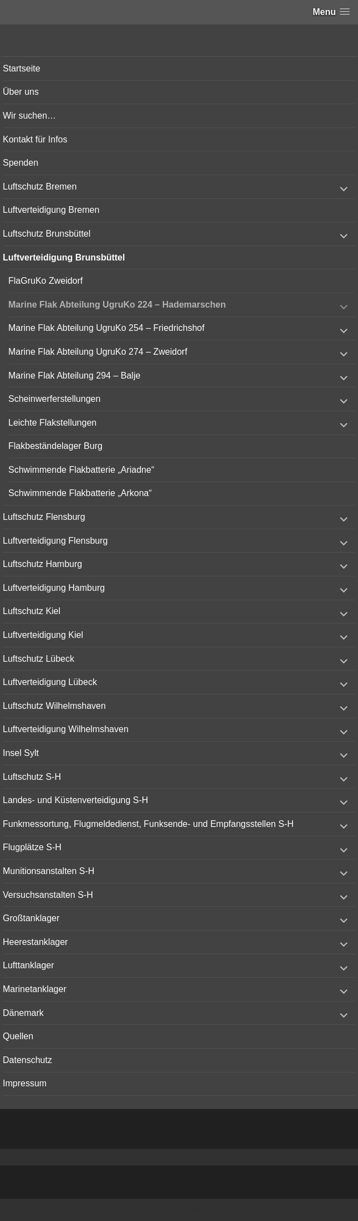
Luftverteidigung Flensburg (55, 540)
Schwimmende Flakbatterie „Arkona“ (80, 493)
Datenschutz (27, 1060)
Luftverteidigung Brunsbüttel (64, 257)
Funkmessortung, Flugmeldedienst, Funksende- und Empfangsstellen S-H (148, 824)
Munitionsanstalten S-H (48, 871)
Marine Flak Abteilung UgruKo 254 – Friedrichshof (106, 328)
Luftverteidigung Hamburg (54, 587)
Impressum (25, 1083)
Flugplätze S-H (32, 847)
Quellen (18, 1036)
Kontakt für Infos (35, 139)
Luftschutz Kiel (31, 611)
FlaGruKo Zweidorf (45, 280)
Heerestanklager (35, 942)
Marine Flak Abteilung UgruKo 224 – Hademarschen (117, 304)
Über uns (21, 91)
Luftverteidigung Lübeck (50, 682)
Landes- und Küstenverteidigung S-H (75, 800)
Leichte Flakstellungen (52, 422)
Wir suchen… (29, 115)
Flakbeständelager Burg (55, 446)
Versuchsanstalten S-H (48, 895)
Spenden (20, 162)
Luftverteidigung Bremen (51, 209)
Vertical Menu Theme (200, 1210)
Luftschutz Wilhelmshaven (54, 706)
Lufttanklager (28, 965)
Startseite (21, 68)
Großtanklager (31, 918)
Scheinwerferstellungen (54, 398)
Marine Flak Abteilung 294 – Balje (74, 375)
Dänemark (23, 1013)
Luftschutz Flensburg (44, 517)
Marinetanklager (35, 989)
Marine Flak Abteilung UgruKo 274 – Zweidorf (97, 351)
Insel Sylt (21, 753)
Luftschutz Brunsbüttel (46, 233)
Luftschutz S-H (32, 776)
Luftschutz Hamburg (42, 564)
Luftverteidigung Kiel (43, 635)
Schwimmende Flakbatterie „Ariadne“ (81, 469)
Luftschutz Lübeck (38, 658)
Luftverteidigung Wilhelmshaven (66, 729)
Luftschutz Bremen (39, 186)
